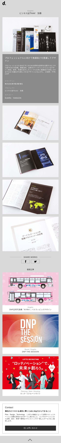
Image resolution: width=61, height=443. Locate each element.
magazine (17, 97)
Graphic (8, 97)
